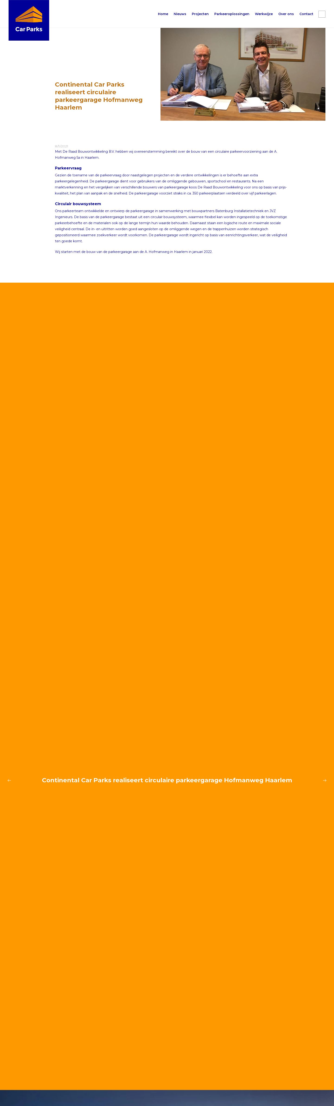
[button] (232, 14)
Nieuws (180, 14)
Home (163, 14)
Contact (306, 14)
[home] (29, 20)
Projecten (200, 14)
